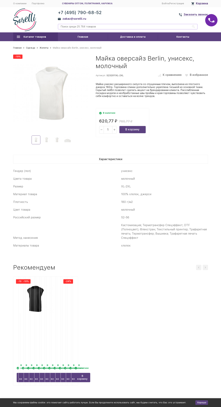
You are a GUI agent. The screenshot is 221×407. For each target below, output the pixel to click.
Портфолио (38, 3)
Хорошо (201, 402)
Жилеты (43, 47)
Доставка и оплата (133, 36)
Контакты (182, 36)
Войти (165, 3)
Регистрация (177, 3)
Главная (83, 36)
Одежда (30, 47)
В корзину (132, 129)
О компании (20, 3)
